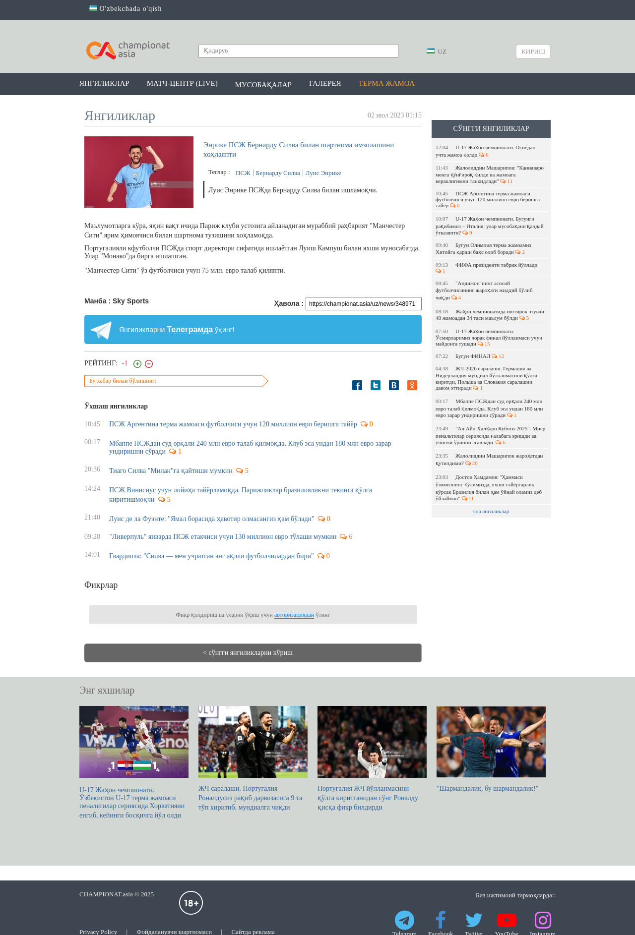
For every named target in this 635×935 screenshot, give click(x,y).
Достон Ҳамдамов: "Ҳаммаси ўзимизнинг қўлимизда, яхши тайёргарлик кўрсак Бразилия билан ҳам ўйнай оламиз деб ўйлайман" (489, 487)
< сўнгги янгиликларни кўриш (248, 652)
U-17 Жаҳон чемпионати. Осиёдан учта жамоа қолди (485, 151)
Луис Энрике (323, 173)
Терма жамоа (387, 83)
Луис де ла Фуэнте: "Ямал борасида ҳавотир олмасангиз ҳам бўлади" (212, 519)
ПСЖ (243, 173)
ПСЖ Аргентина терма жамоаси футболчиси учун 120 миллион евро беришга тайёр (488, 199)
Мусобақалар (263, 85)
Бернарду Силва (278, 173)
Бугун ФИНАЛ (470, 356)
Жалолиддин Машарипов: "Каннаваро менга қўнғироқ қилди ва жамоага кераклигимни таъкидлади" (490, 174)
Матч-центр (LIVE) (182, 83)
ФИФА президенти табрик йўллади (487, 268)
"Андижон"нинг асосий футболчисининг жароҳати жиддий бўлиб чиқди (484, 290)
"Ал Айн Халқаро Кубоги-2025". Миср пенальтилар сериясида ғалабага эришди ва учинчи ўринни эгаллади (490, 435)
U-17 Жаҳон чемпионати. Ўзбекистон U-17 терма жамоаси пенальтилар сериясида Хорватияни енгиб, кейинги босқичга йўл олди (134, 762)
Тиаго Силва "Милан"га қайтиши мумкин (171, 470)
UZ (436, 51)
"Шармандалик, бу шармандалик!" (491, 749)
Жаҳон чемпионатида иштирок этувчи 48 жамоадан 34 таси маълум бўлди (490, 314)
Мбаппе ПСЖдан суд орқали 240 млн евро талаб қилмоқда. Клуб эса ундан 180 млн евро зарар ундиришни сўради (489, 408)
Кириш (533, 51)
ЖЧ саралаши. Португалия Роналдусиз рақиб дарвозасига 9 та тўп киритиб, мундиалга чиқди (253, 758)
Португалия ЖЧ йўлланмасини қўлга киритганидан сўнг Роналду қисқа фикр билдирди (372, 758)
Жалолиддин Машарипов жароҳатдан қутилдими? (489, 459)
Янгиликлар (104, 83)
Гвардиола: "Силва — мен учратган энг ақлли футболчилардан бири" (211, 556)
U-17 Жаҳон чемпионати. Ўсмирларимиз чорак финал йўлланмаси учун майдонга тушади (489, 337)
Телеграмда (190, 329)
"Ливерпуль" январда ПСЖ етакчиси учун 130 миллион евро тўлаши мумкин (222, 536)
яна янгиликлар (491, 511)
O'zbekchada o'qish (125, 8)
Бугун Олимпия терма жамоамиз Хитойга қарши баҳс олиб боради (483, 248)
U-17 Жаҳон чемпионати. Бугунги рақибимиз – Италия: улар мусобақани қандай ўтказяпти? (490, 225)
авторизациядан (294, 614)
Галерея (325, 83)
